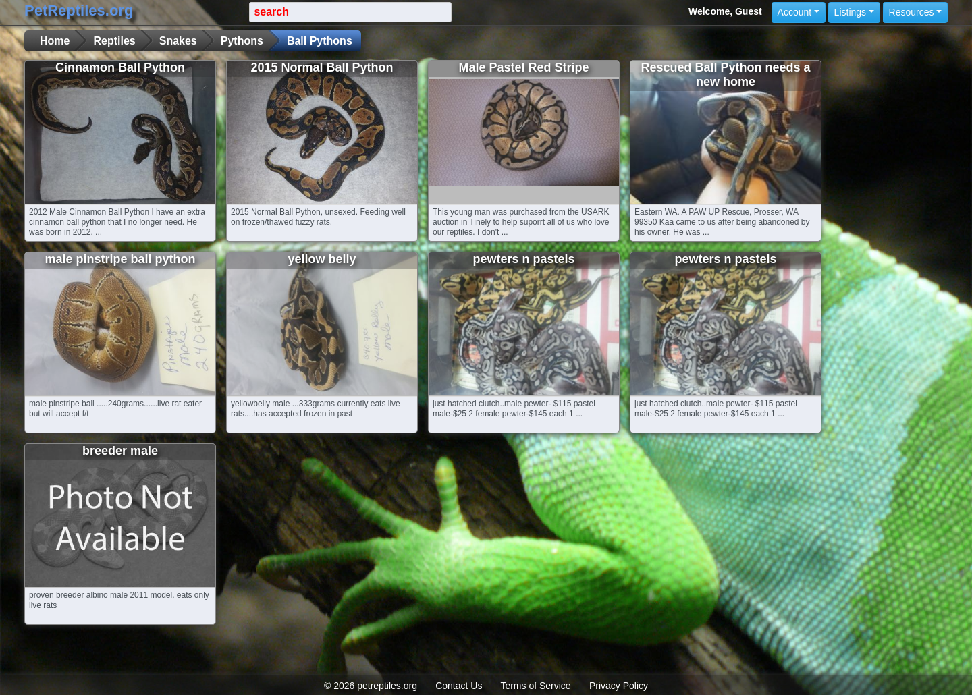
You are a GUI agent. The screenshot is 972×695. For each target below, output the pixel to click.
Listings (850, 12)
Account (795, 12)
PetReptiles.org (78, 10)
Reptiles (114, 41)
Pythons (242, 41)
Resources (911, 12)
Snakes (178, 41)
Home (55, 41)
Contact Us (458, 685)
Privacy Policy (618, 685)
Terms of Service (535, 685)
